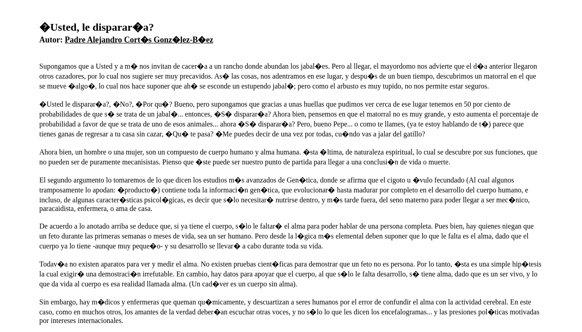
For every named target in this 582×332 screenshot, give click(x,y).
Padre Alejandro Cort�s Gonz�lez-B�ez (139, 39)
